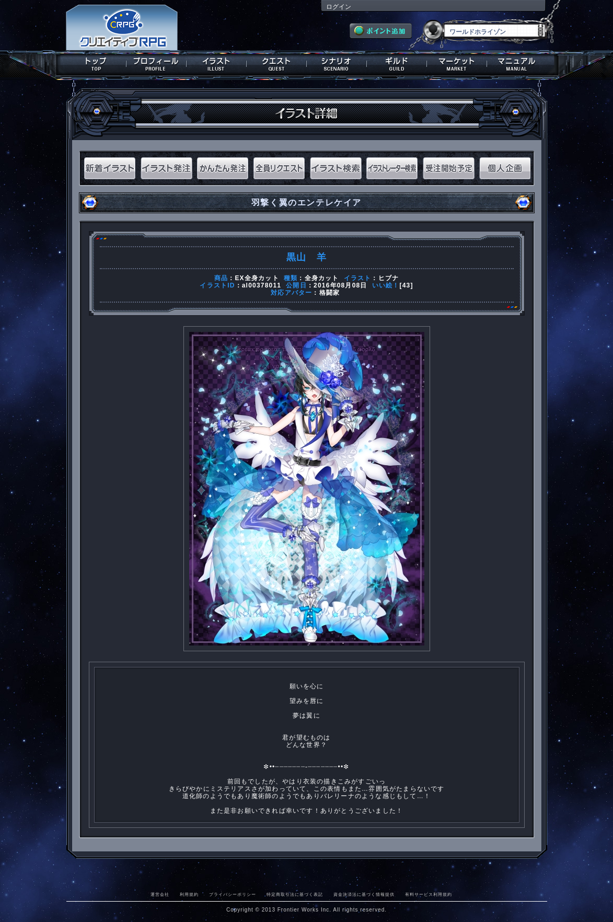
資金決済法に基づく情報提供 (364, 894)
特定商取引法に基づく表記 (295, 894)
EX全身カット (257, 278)
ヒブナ (388, 278)
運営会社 (160, 894)
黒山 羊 (306, 257)
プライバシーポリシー (232, 894)
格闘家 (329, 292)
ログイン (338, 6)
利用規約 (189, 894)
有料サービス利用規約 (428, 894)
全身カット (322, 278)
